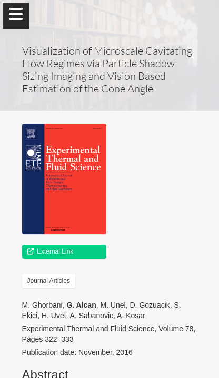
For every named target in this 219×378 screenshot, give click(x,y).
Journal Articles (48, 281)
